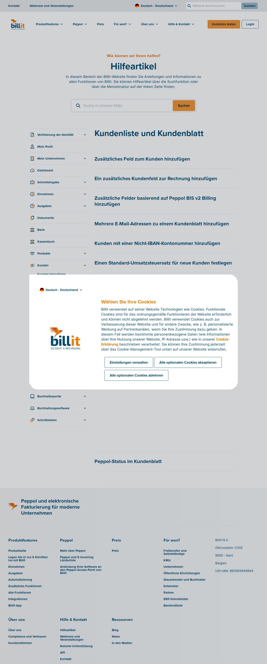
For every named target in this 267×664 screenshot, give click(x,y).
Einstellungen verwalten (129, 362)
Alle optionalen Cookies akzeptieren (188, 362)
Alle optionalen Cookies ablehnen (136, 375)
